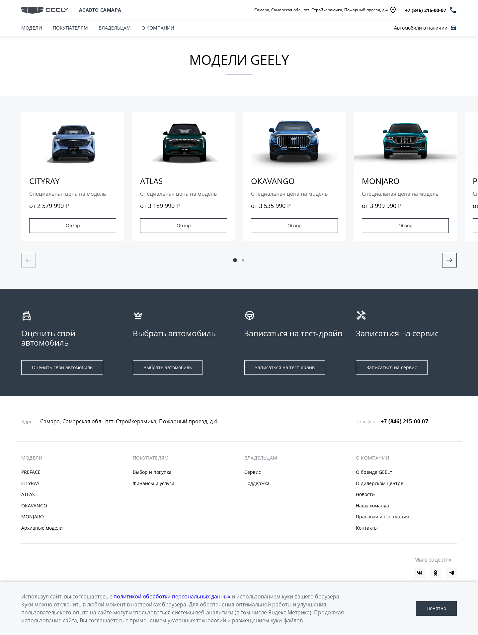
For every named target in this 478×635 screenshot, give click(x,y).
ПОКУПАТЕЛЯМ (70, 28)
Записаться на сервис (391, 367)
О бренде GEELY (374, 472)
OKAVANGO (34, 505)
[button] (235, 260)
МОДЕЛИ (31, 458)
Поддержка (257, 483)
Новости (365, 494)
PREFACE (30, 472)
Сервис (252, 472)
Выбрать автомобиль (167, 367)
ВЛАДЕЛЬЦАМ (115, 28)
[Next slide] (449, 260)
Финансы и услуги (153, 483)
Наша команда (372, 505)
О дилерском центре (379, 483)
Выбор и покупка (152, 472)
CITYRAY (30, 483)
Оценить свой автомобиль (62, 367)
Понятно (436, 608)
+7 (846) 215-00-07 (404, 421)
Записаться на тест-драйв (285, 367)
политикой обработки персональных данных (172, 596)
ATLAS (28, 494)
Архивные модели (42, 528)
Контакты (367, 528)
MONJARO (32, 516)
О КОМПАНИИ (157, 28)
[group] (72, 176)
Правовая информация (382, 516)
